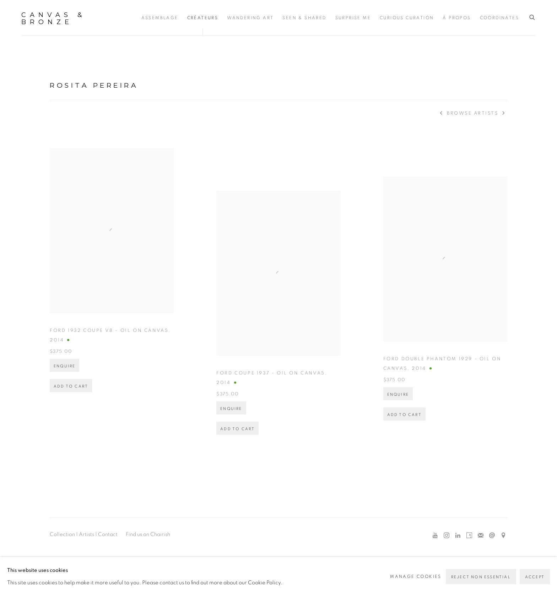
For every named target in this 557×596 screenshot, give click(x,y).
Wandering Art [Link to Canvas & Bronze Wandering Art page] (250, 18)
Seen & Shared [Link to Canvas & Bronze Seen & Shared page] (304, 18)
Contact (108, 534)
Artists (86, 534)
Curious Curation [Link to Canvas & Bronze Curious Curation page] (407, 18)
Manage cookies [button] (73, 561)
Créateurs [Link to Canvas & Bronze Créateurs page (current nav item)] (202, 18)
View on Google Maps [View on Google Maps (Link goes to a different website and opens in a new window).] (503, 535)
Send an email (492, 535)
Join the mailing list (480, 535)
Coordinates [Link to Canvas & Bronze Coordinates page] (499, 18)
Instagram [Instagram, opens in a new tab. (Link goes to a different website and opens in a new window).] (446, 535)
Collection (62, 534)
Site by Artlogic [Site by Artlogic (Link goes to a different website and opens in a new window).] (398, 573)
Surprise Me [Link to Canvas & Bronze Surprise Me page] (353, 18)
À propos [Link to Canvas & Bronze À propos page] (457, 18)
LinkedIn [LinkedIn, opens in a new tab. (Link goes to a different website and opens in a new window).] (457, 535)
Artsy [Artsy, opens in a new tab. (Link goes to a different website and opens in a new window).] (469, 535)
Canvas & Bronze (53, 18)
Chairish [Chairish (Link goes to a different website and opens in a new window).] (160, 534)
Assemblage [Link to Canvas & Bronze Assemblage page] (159, 18)
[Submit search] (532, 17)
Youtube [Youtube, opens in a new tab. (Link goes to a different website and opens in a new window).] (435, 535)
